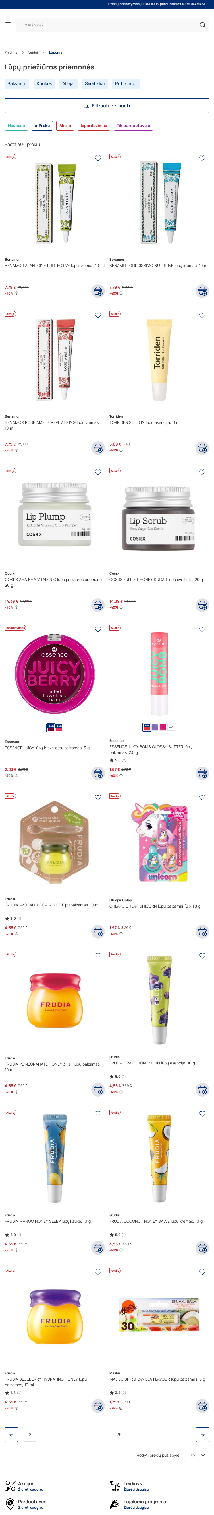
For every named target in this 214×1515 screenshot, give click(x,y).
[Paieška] (112, 25)
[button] (202, 25)
